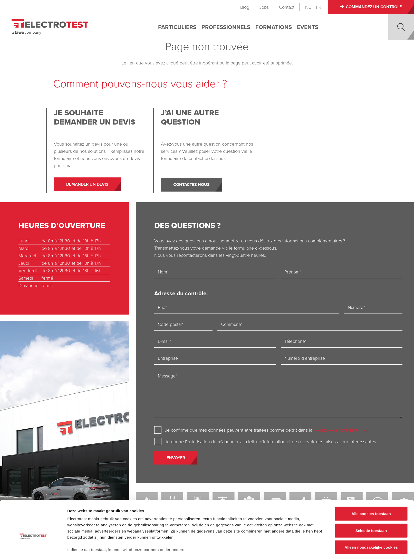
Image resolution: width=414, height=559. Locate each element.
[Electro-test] (52, 26)
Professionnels (227, 27)
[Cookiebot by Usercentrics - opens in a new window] (33, 549)
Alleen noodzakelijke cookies (371, 518)
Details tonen (277, 549)
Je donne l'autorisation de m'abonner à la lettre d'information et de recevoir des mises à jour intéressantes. (271, 442)
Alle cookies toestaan (371, 484)
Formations (275, 27)
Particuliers (179, 27)
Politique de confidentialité (340, 430)
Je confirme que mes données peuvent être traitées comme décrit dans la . (266, 430)
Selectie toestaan (371, 501)
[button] (401, 27)
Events (309, 27)
